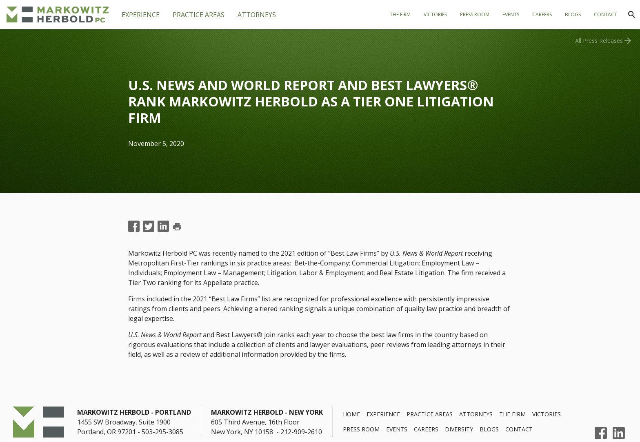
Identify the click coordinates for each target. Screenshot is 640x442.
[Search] (632, 14)
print (177, 227)
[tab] (198, 14)
